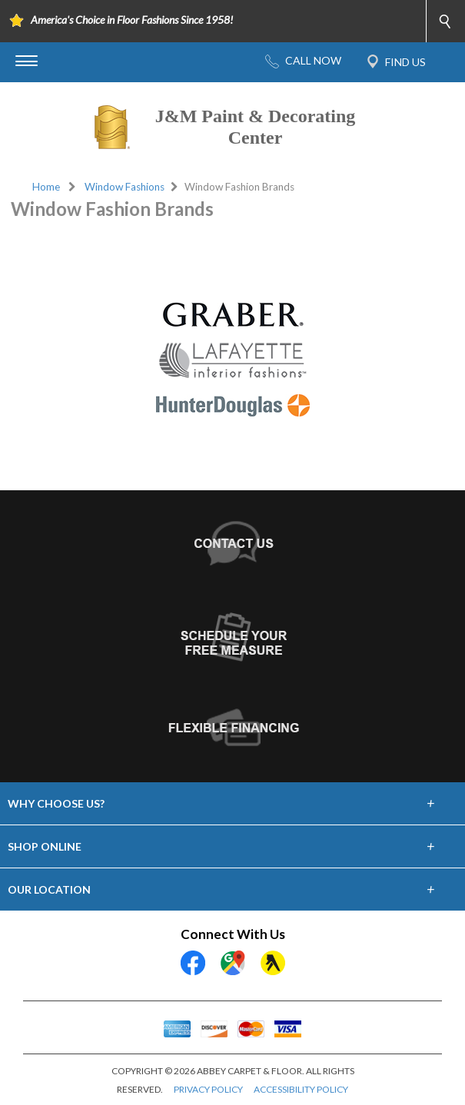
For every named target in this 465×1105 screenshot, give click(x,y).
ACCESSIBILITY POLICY (301, 1089)
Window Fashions (124, 187)
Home (46, 187)
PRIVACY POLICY (208, 1089)
